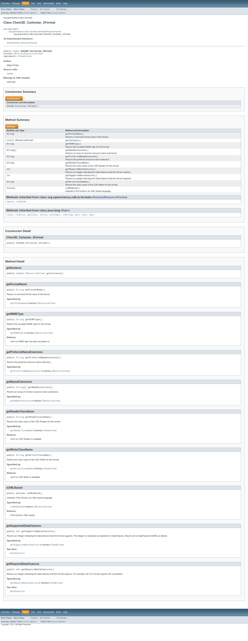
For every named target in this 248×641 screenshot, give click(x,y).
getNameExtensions (76, 153)
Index (58, 3)
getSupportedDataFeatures (80, 179)
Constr (26, 13)
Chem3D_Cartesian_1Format (21, 107)
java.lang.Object (10, 29)
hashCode (21, 207)
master (10, 75)
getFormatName (73, 136)
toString (68, 220)
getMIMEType (72, 146)
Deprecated (48, 3)
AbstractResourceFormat (28, 54)
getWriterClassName (76, 186)
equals (10, 207)
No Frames (45, 9)
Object (65, 215)
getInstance (72, 142)
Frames (34, 9)
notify (43, 220)
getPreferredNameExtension (81, 159)
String (10, 136)
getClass (32, 220)
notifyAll (54, 220)
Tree (39, 3)
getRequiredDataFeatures (79, 173)
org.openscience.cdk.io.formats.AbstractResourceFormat (35, 31)
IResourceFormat (29, 43)
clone (10, 220)
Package (16, 3)
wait (77, 220)
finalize (20, 220)
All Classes (61, 9)
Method (33, 13)
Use (33, 3)
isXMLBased (72, 193)
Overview (5, 3)
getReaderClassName (76, 166)
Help (65, 3)
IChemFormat (13, 43)
